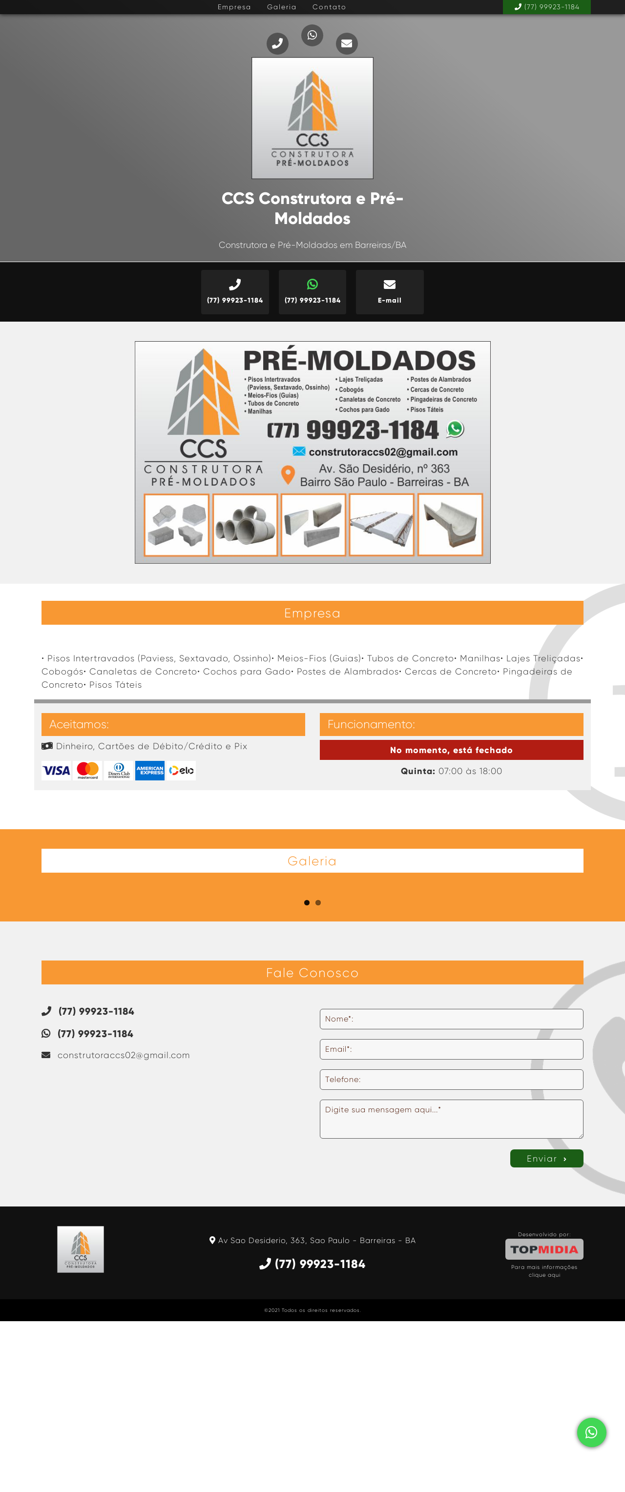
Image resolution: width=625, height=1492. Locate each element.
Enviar (547, 1329)
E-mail (389, 292)
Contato (329, 7)
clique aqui (545, 1446)
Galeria (282, 7)
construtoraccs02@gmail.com (116, 1226)
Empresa (234, 7)
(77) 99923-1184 (547, 7)
